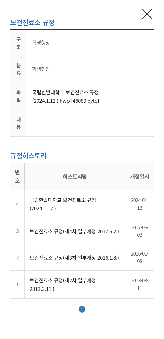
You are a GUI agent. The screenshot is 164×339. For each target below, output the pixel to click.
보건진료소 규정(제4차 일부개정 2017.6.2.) (74, 231)
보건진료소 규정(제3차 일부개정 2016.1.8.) (74, 257)
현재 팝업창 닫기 (147, 13)
